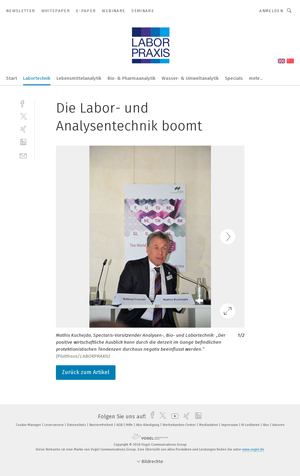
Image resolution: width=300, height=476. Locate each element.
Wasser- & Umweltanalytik (190, 78)
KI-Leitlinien (250, 425)
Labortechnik (36, 78)
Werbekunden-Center (180, 425)
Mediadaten (209, 425)
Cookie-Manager (29, 425)
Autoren (278, 425)
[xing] (23, 129)
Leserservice (54, 425)
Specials (234, 78)
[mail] (23, 155)
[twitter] (23, 116)
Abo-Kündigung (148, 425)
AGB (119, 425)
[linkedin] (23, 142)
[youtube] (173, 416)
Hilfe (130, 425)
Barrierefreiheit (101, 425)
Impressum (230, 425)
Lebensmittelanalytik (79, 78)
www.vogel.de (253, 449)
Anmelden (271, 10)
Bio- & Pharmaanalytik (132, 78)
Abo (266, 425)
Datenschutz (77, 425)
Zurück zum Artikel (85, 372)
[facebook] (23, 103)
